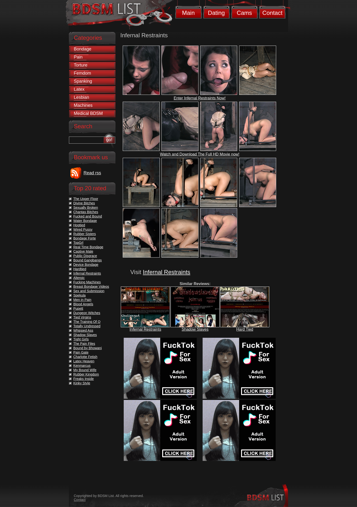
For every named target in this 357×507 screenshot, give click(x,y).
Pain (78, 57)
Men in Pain (82, 300)
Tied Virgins (82, 317)
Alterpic (79, 278)
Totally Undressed (86, 326)
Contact (272, 13)
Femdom (82, 73)
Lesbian (81, 97)
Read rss (92, 172)
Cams (244, 13)
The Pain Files (84, 344)
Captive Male (83, 251)
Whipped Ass (83, 330)
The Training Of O (86, 322)
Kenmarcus (82, 366)
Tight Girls (81, 339)
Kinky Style (81, 383)
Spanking (83, 81)
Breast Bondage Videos (91, 286)
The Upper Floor (85, 199)
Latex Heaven (83, 361)
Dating (216, 13)
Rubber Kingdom (86, 374)
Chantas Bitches (85, 212)
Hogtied (79, 225)
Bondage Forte (84, 238)
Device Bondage (85, 265)
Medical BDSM (88, 113)
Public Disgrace (85, 256)
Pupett (78, 308)
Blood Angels (83, 304)
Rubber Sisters (84, 234)
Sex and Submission (88, 291)
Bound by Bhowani (87, 348)
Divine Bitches (84, 203)
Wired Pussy (83, 229)
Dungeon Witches (86, 313)
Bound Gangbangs (87, 260)
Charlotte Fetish (85, 357)
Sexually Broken (85, 207)
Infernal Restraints (166, 272)
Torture (80, 65)
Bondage (82, 49)
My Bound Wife (84, 370)
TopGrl (78, 243)
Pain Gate (80, 352)
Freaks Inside (83, 379)
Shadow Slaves (195, 329)
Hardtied (79, 269)
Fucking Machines (87, 282)
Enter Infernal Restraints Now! (199, 98)
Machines (83, 105)
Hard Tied (244, 329)
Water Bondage (85, 221)
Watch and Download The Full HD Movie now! (199, 154)
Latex (79, 89)
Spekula (79, 295)
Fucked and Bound (87, 216)
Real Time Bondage (88, 247)
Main (188, 13)
